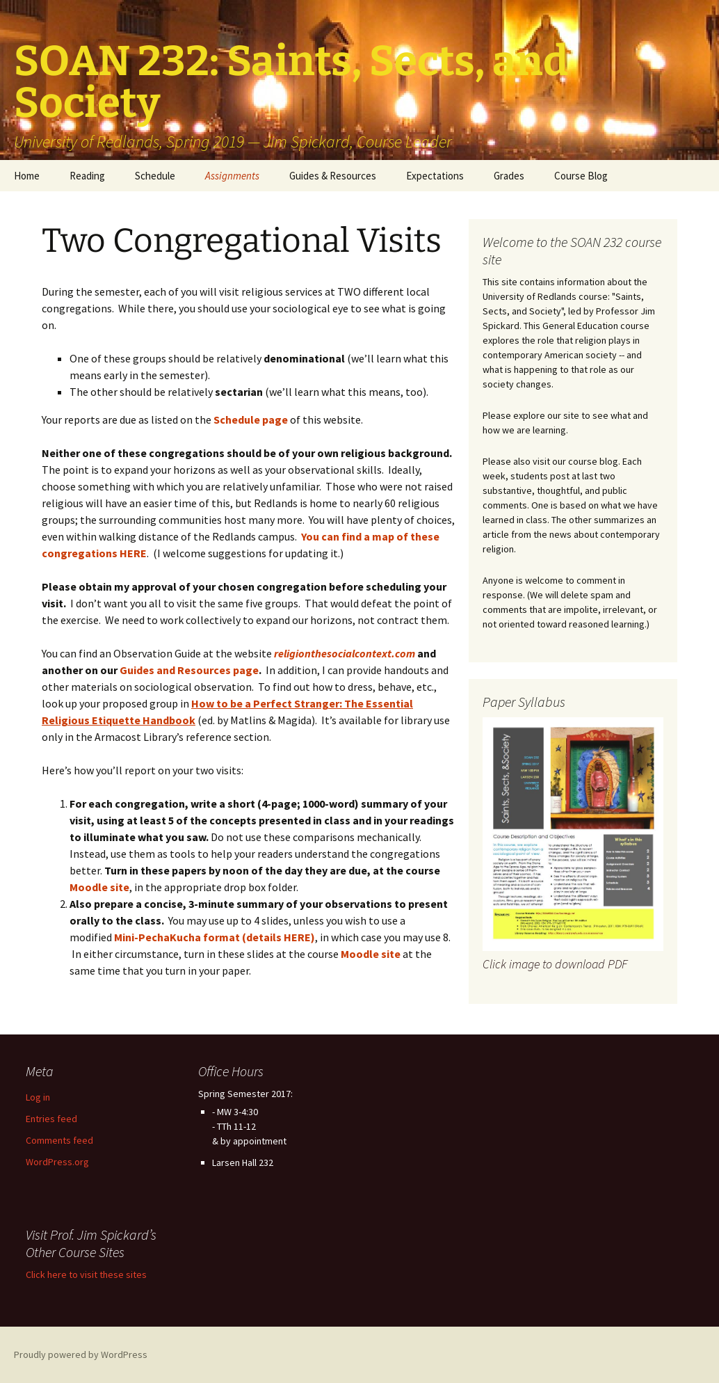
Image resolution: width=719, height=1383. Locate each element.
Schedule (155, 175)
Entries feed (51, 1118)
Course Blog (581, 175)
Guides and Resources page (189, 670)
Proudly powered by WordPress (80, 1354)
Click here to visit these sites (86, 1274)
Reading (87, 175)
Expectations (435, 175)
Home (27, 175)
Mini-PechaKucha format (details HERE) (214, 937)
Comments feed (59, 1140)
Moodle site (371, 954)
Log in (38, 1097)
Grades (509, 175)
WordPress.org (57, 1162)
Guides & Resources (332, 175)
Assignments (232, 175)
